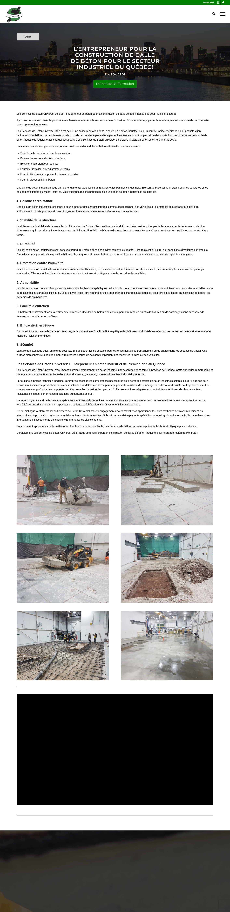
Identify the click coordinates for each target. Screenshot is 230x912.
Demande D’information (115, 84)
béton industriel (116, 120)
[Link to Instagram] (218, 2)
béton (51, 158)
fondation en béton (126, 226)
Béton (39, 113)
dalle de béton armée (196, 120)
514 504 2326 (115, 75)
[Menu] (221, 14)
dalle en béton (140, 139)
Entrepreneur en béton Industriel (97, 364)
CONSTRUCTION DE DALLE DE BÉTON (112, 58)
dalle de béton (38, 153)
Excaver (25, 163)
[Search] (214, 14)
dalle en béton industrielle (104, 146)
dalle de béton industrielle (134, 113)
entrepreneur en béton (79, 113)
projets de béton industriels (157, 381)
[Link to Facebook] (223, 2)
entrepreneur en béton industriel (99, 370)
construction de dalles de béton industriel (132, 432)
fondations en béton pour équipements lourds (108, 385)
